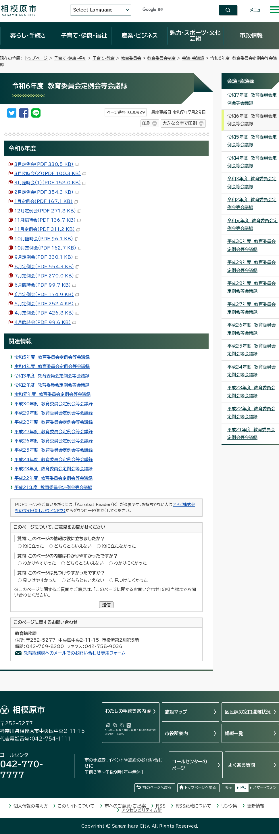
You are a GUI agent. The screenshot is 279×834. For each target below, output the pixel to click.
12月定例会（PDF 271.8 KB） (47, 211)
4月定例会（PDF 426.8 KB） (46, 313)
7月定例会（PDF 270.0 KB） (46, 276)
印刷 (146, 123)
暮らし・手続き (28, 35)
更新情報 (255, 806)
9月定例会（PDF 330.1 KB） (46, 257)
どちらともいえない (73, 546)
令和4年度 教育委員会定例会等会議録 (52, 366)
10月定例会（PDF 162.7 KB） (47, 248)
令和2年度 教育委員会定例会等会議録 (51, 385)
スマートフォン (264, 787)
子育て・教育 (104, 58)
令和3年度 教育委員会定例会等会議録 (51, 376)
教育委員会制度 (161, 58)
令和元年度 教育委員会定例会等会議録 (52, 394)
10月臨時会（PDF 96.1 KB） (46, 239)
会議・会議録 (193, 58)
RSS (161, 806)
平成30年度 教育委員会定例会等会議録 (53, 404)
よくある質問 (241, 765)
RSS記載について (193, 806)
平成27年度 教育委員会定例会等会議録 (53, 432)
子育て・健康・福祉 (84, 35)
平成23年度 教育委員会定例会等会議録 (53, 469)
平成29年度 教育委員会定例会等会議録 (53, 413)
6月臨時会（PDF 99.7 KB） (45, 285)
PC (243, 787)
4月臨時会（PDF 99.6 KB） (45, 322)
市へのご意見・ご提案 (125, 806)
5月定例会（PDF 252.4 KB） (46, 304)
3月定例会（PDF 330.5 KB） (46, 164)
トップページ (36, 58)
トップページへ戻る (200, 787)
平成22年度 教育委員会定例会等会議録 (53, 478)
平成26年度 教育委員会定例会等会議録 (53, 441)
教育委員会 (131, 58)
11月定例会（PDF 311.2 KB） (47, 229)
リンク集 (229, 806)
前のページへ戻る (157, 787)
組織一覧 (234, 733)
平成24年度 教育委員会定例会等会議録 (53, 459)
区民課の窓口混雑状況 (248, 712)
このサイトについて (76, 806)
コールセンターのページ (189, 764)
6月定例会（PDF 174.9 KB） (46, 294)
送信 (106, 605)
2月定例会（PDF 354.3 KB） (46, 192)
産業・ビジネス (140, 35)
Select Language (93, 10)
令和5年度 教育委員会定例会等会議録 (52, 357)
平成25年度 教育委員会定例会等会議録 (53, 450)
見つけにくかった (131, 580)
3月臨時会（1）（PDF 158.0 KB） (50, 183)
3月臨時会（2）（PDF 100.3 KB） (50, 173)
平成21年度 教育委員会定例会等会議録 (53, 487)
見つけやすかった (40, 580)
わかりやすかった (39, 563)
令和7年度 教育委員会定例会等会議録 (252, 99)
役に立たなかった (119, 546)
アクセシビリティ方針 (142, 810)
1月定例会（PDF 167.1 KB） (46, 201)
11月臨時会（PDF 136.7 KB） (47, 220)
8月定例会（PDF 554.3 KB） (46, 266)
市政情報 (251, 35)
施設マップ (176, 712)
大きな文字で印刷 (179, 123)
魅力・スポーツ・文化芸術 (195, 35)
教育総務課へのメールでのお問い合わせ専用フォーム (75, 653)
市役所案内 (176, 733)
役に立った (33, 546)
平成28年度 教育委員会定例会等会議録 (53, 422)
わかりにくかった (130, 563)
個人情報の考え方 (31, 806)
